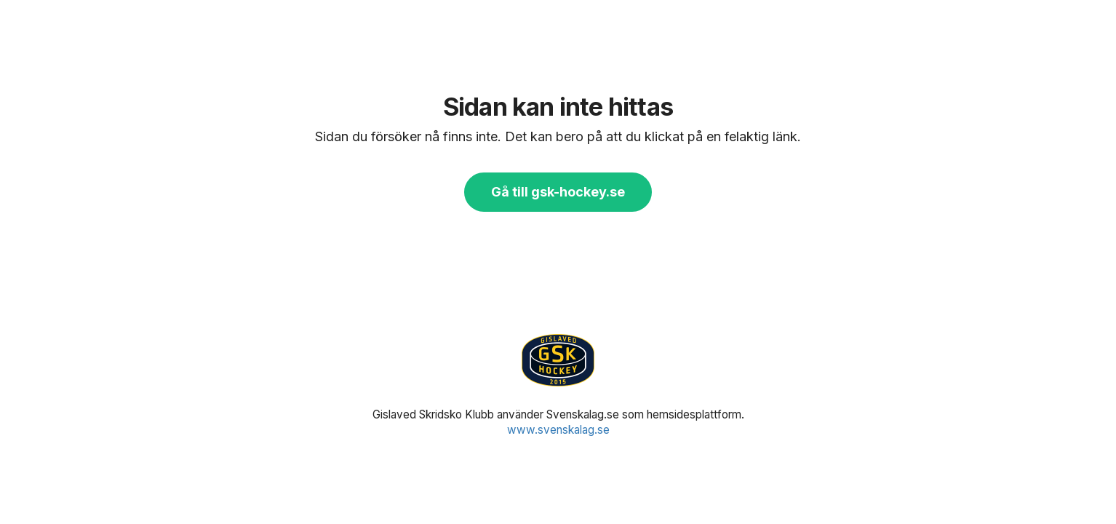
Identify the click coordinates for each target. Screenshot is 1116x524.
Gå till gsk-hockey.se (558, 191)
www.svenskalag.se (558, 430)
